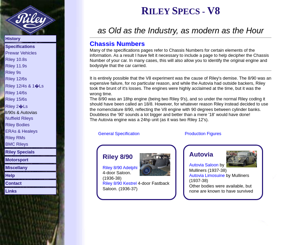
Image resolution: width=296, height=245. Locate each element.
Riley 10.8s (16, 59)
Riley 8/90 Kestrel (120, 183)
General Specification (119, 133)
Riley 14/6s (16, 92)
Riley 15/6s (16, 99)
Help (10, 175)
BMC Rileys (16, 144)
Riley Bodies (17, 124)
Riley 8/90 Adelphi (120, 167)
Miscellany (16, 167)
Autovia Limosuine (207, 175)
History (12, 38)
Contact (13, 183)
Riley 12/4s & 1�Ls (24, 85)
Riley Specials (20, 151)
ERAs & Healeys (21, 131)
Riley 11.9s (16, 65)
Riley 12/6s (16, 78)
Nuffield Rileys (19, 118)
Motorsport (17, 159)
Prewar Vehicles (21, 52)
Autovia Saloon (204, 164)
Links (11, 191)
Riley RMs (15, 137)
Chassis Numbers (117, 43)
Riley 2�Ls (16, 106)
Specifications (20, 46)
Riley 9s (13, 72)
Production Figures (203, 133)
